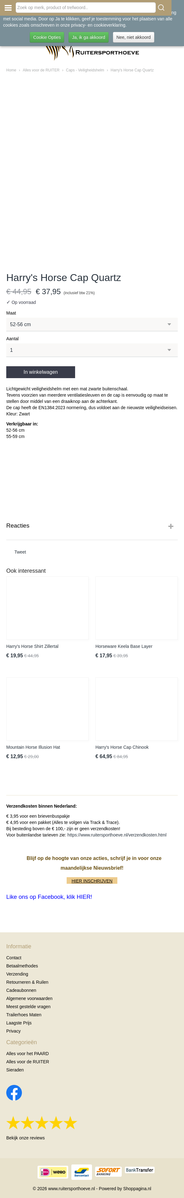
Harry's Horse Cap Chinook (122, 747)
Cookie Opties (47, 37)
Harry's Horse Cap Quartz (132, 70)
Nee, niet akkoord (133, 37)
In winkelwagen (40, 372)
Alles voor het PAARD (27, 1053)
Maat (11, 312)
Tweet (20, 552)
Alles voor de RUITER (41, 70)
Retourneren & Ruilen (27, 982)
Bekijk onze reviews (25, 1137)
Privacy (13, 1031)
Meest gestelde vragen (28, 1006)
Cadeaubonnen (21, 990)
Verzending (17, 974)
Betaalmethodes (22, 965)
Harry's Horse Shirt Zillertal (32, 646)
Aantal (12, 338)
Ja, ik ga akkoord (88, 37)
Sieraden (15, 1069)
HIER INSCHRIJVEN (92, 880)
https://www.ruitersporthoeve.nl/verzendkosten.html (116, 834)
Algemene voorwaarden (29, 998)
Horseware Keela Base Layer (123, 646)
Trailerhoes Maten (23, 1014)
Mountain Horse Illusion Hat (33, 747)
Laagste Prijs (19, 1022)
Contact (13, 957)
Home (11, 70)
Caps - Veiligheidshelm (85, 70)
